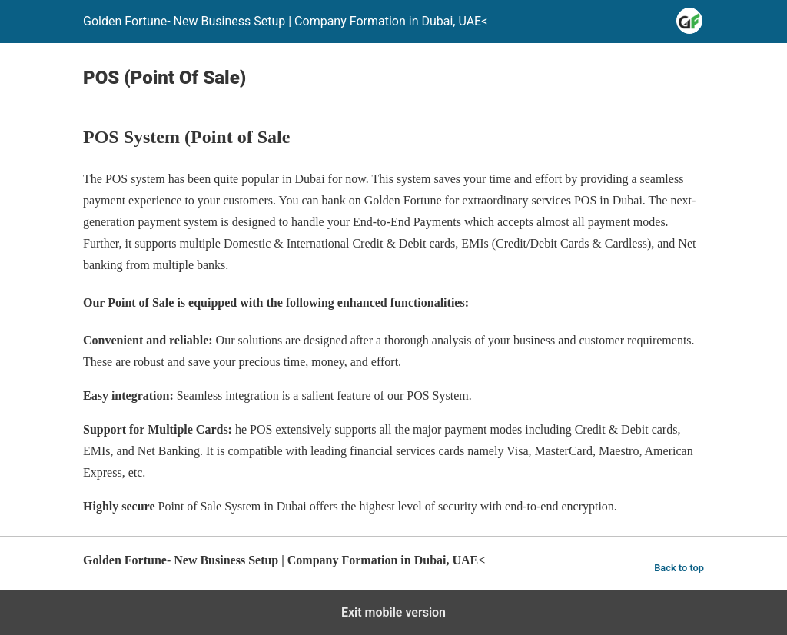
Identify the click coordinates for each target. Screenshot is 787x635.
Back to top (679, 567)
